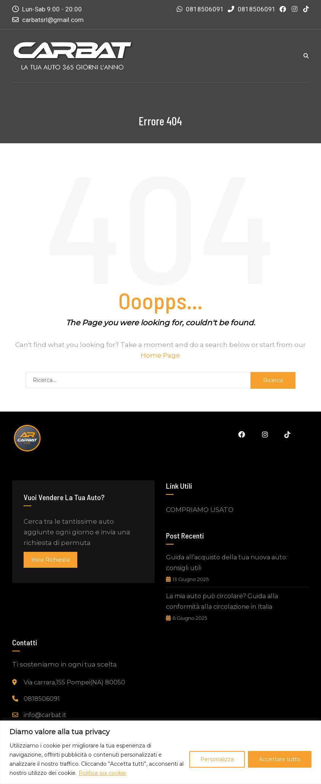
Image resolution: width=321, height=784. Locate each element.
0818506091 (205, 9)
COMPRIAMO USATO (199, 509)
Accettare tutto (279, 759)
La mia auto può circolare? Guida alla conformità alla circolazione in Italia (222, 601)
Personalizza (217, 759)
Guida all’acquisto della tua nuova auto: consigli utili (226, 563)
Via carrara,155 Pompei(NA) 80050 (74, 682)
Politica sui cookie (102, 773)
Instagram (265, 434)
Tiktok (287, 434)
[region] (160, 752)
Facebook (241, 434)
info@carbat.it (45, 715)
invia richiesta (50, 559)
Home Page (160, 355)
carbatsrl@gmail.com (53, 20)
